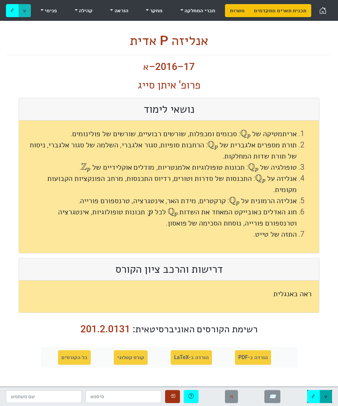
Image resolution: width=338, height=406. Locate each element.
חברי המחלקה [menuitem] (199, 10)
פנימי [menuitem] (50, 10)
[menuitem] (237, 10)
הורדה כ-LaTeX (191, 357)
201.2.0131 (105, 329)
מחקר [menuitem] (155, 10)
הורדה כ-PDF (253, 357)
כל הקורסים (74, 357)
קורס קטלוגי (130, 357)
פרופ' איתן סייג (169, 85)
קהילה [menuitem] (85, 10)
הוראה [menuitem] (120, 10)
